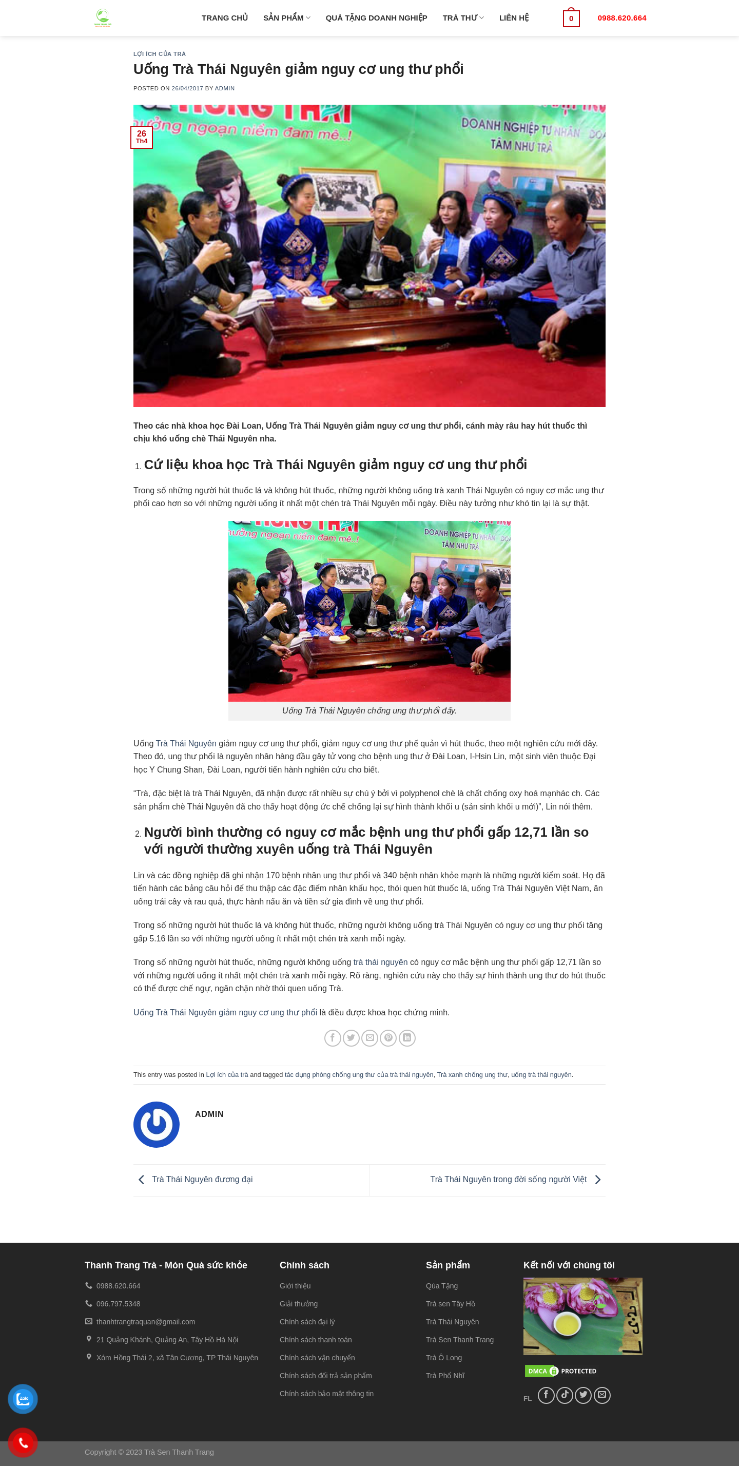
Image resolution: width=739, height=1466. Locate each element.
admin (225, 88)
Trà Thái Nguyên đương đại (192, 1179)
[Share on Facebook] (332, 1038)
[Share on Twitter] (351, 1038)
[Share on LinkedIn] (407, 1038)
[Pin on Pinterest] (388, 1038)
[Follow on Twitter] (583, 1395)
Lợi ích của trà (159, 54)
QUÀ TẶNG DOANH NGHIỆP (376, 17)
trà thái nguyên (381, 962)
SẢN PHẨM (286, 18)
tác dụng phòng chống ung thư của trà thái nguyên (359, 1074)
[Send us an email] (602, 1395)
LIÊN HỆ (514, 17)
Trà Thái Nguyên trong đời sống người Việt (518, 1179)
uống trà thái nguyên (541, 1074)
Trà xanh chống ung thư (472, 1074)
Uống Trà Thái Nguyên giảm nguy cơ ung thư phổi (225, 1012)
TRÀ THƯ (463, 18)
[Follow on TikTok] (564, 1395)
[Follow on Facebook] (546, 1395)
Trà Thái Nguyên (186, 743)
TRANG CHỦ (225, 17)
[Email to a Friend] (369, 1038)
